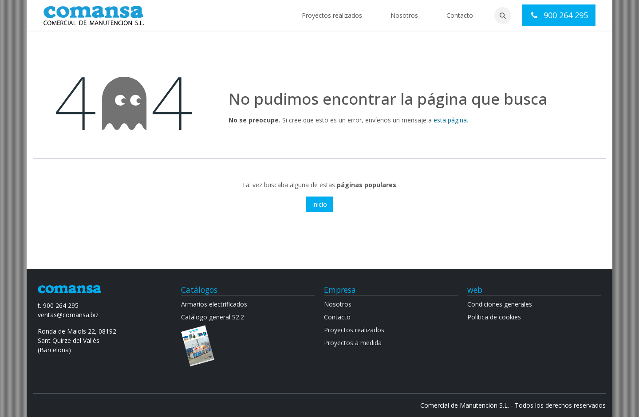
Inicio (319, 204)
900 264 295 (558, 15)
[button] (502, 15)
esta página (450, 120)
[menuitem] (332, 15)
